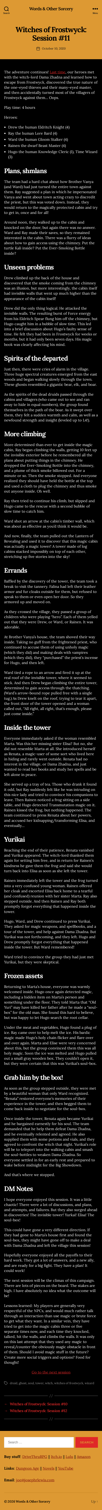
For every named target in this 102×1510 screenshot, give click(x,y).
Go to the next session (51, 1372)
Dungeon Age (27, 1468)
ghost (23, 1383)
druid (13, 1383)
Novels (48, 1468)
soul (31, 1383)
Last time (57, 72)
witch (49, 1383)
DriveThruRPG (34, 1456)
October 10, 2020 (54, 48)
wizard (89, 1383)
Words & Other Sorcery (51, 9)
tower (39, 1383)
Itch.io (56, 1456)
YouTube (65, 1468)
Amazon (84, 1456)
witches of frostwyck (68, 1383)
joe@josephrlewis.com (35, 1480)
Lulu (69, 1456)
